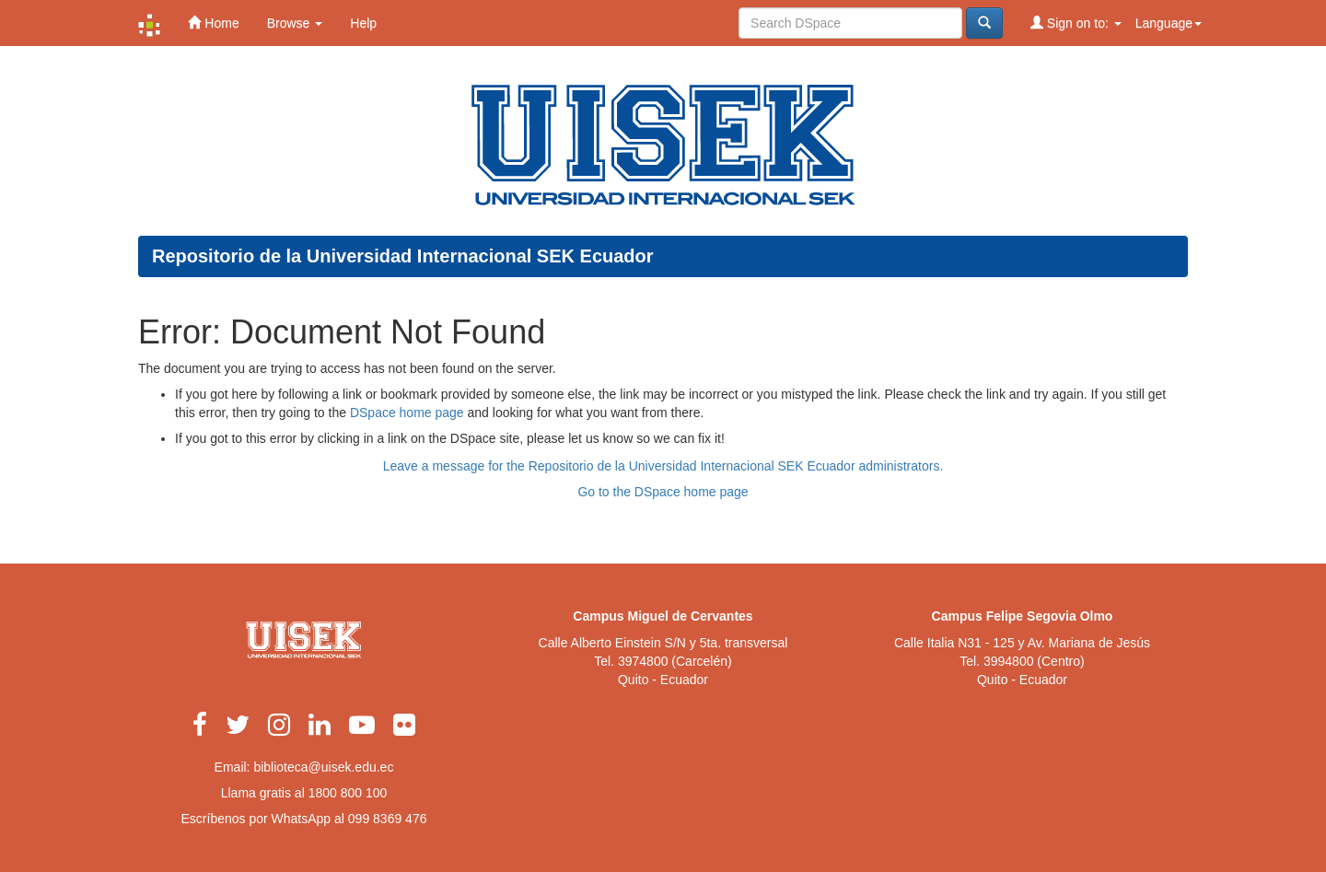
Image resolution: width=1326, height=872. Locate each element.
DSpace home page (407, 412)
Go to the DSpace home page (662, 491)
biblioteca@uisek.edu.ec (323, 767)
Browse (295, 23)
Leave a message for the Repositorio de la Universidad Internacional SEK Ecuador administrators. (663, 466)
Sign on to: (1076, 22)
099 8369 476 (387, 818)
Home (213, 22)
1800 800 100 (348, 792)
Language (1168, 23)
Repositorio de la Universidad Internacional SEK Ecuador (403, 256)
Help (363, 23)
